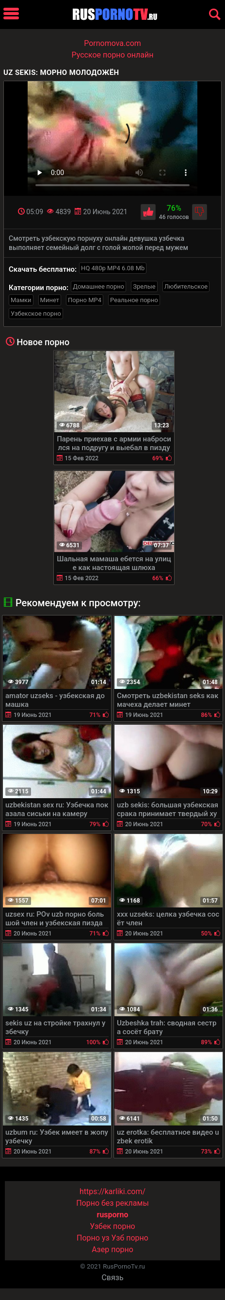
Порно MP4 (84, 300)
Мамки (21, 300)
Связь (112, 1277)
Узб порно (130, 1237)
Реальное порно (134, 300)
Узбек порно (112, 1226)
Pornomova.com (112, 43)
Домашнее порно (98, 286)
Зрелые (144, 286)
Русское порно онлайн (113, 54)
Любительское (186, 286)
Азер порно (112, 1249)
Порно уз (93, 1237)
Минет (49, 300)
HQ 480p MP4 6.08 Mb (113, 268)
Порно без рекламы (112, 1203)
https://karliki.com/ (112, 1191)
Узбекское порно (36, 313)
